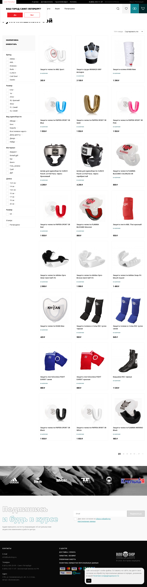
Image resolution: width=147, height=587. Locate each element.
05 (134, 454)
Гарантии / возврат (67, 556)
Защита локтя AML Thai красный (127, 224)
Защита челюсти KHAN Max (52, 326)
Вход (131, 2)
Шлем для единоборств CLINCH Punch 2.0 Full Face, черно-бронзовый (54, 173)
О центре (35, 2)
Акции (57, 8)
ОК (89, 581)
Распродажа (69, 8)
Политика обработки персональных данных (78, 563)
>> (142, 454)
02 (123, 454)
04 (130, 454)
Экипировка (12, 40)
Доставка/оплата (47, 2)
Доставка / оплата (67, 552)
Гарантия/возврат (61, 2)
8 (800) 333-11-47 (96, 2)
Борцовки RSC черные (122, 377)
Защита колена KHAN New (124, 69)
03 (127, 454)
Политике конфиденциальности (106, 576)
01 (119, 454)
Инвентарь (11, 44)
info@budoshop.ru (9, 557)
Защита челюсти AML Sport (52, 69)
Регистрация (139, 2)
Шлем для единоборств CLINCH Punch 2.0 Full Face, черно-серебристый (90, 173)
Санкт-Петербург (9, 2)
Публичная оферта (67, 559)
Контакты (73, 2)
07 (139, 454)
